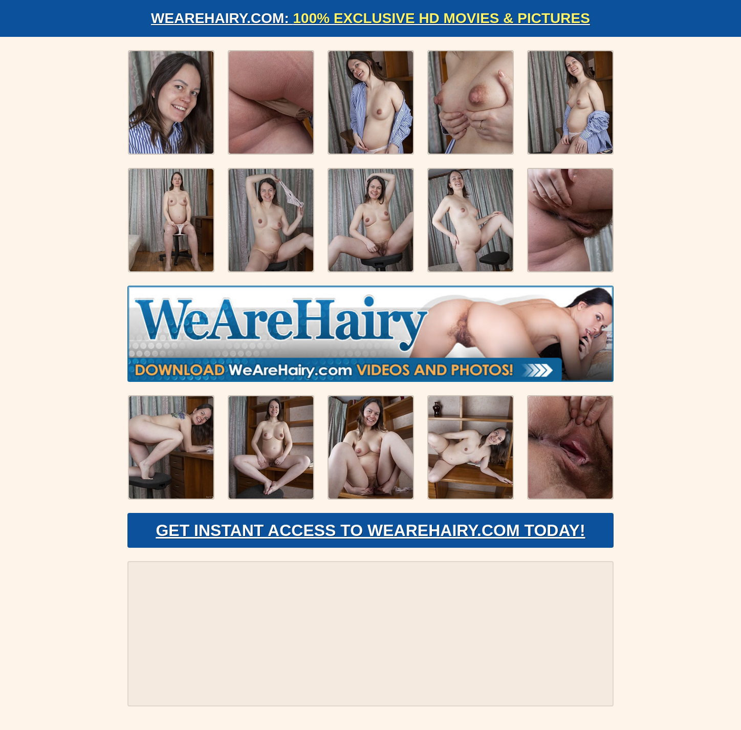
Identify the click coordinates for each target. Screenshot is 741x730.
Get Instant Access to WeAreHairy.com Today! (370, 530)
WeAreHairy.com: (370, 18)
